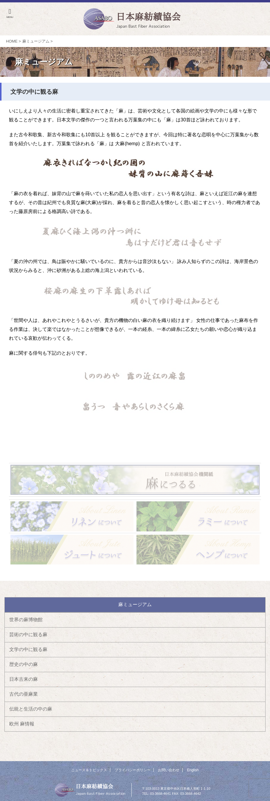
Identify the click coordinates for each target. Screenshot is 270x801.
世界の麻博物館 (26, 619)
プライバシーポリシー (132, 770)
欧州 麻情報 (21, 723)
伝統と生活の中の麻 (30, 708)
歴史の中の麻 (23, 664)
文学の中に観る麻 (28, 649)
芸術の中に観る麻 (28, 634)
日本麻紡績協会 (94, 786)
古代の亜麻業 (23, 694)
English (193, 770)
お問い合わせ (168, 770)
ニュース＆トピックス (89, 770)
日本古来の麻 (23, 679)
